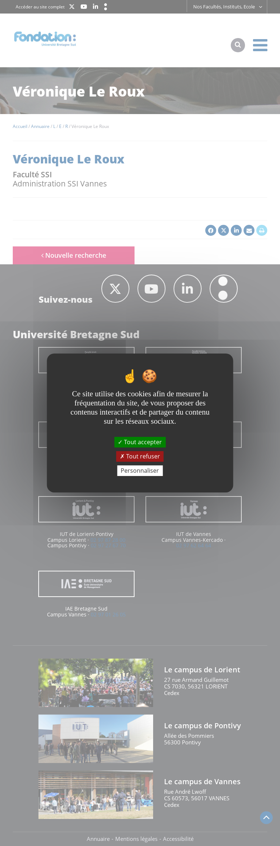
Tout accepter (140, 442)
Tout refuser (140, 456)
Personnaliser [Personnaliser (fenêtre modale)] (140, 471)
